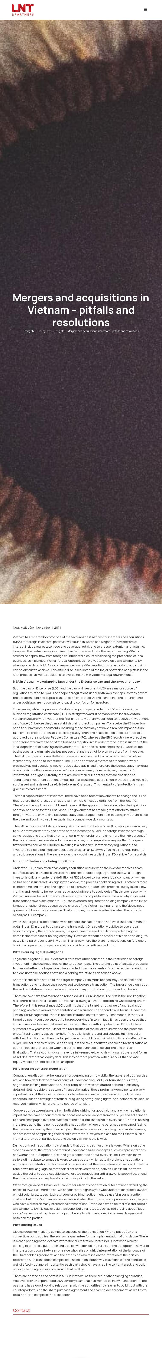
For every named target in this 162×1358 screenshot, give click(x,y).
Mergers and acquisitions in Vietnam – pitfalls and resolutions (103, 331)
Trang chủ (29, 331)
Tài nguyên (45, 331)
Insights (59, 331)
